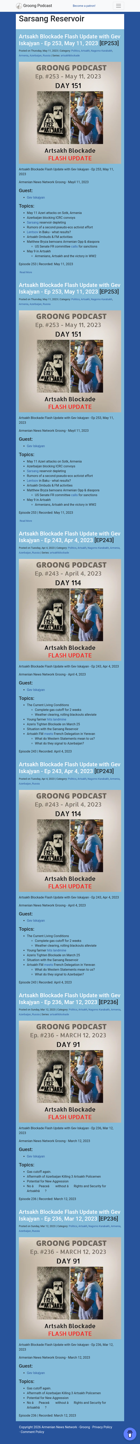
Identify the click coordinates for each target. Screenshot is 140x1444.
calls (74, 246)
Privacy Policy (102, 1427)
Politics (75, 50)
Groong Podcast (34, 6)
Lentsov (32, 232)
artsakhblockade (70, 55)
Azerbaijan (36, 55)
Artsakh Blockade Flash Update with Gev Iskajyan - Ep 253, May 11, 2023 (69, 40)
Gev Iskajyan (36, 197)
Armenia (23, 55)
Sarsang (33, 222)
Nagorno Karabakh (101, 50)
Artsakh (85, 50)
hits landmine (56, 719)
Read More (26, 272)
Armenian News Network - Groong (66, 1427)
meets (48, 734)
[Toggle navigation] (118, 6)
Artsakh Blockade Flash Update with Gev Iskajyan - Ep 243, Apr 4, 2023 (69, 537)
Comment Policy (32, 1432)
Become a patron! (84, 6)
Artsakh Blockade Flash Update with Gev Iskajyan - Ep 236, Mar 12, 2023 (69, 998)
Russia (46, 55)
